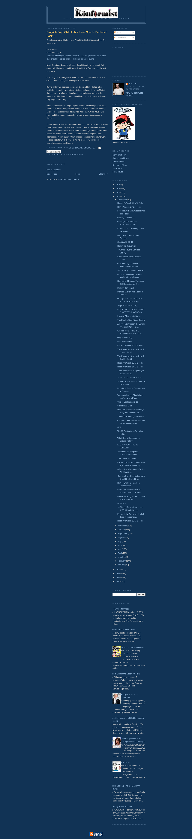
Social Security (78, 155)
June (120, 545)
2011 (118, 196)
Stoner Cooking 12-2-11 (127, 402)
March (121, 557)
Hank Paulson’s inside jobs (129, 207)
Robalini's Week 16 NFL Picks (130, 345)
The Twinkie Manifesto (120, 609)
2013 (118, 188)
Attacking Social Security (121, 806)
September (123, 533)
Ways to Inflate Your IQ (127, 305)
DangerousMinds (119, 165)
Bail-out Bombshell (125, 288)
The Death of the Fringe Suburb (131, 320)
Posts (118, 32)
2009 (118, 573)
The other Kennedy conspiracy (130, 416)
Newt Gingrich (61, 155)
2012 (118, 192)
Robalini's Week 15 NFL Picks (130, 363)
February (122, 561)
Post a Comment (53, 170)
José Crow (124, 762)
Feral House (117, 172)
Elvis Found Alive (124, 341)
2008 (118, 577)
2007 (118, 581)
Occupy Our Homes (125, 218)
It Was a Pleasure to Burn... (129, 316)
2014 (118, 184)
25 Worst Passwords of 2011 (129, 377)
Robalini (133, 84)
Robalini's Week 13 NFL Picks (130, 521)
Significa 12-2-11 (124, 406)
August (121, 537)
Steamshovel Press (120, 158)
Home (77, 174)
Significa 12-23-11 (125, 242)
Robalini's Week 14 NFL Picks (130, 367)
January (121, 565)
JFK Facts (121, 503)
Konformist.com (119, 155)
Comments (120, 38)
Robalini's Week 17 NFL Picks (130, 203)
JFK (119, 427)
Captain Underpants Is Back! (132, 647)
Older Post (103, 174)
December (123, 200)
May (120, 549)
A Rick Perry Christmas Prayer (130, 270)
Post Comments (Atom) (68, 179)
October (121, 530)
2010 (118, 569)
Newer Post (51, 174)
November (123, 526)
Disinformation (118, 161)
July (120, 541)
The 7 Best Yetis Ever (126, 458)
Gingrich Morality (124, 337)
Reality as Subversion (126, 246)
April (120, 553)
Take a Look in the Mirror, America (125, 674)
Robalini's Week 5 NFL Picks (122, 629)
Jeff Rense (117, 168)
